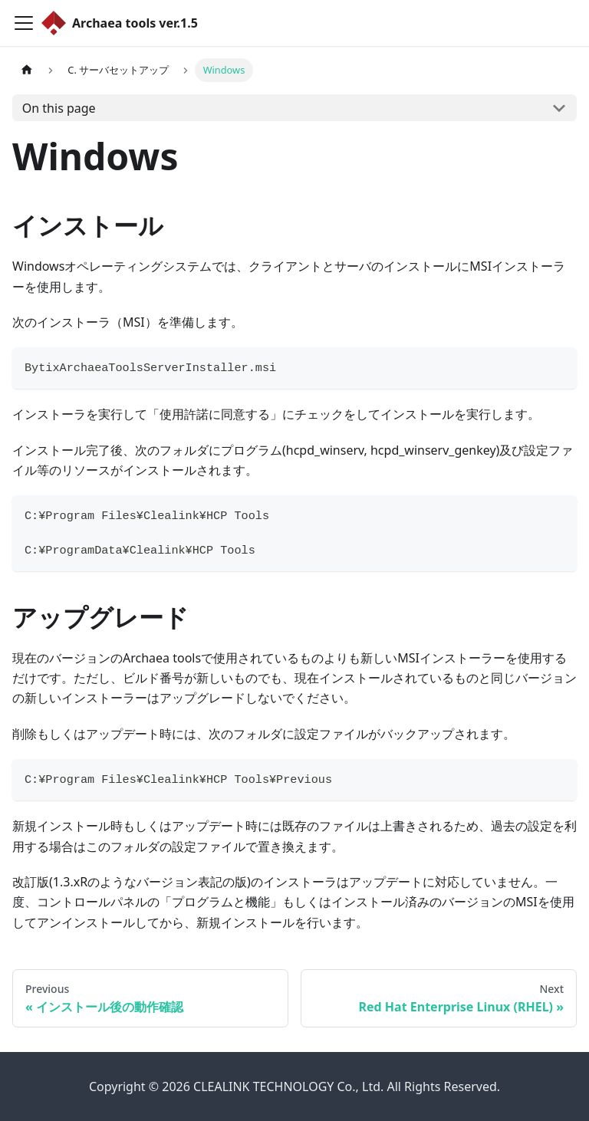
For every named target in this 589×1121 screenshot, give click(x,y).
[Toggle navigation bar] (23, 23)
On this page (59, 108)
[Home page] (26, 70)
